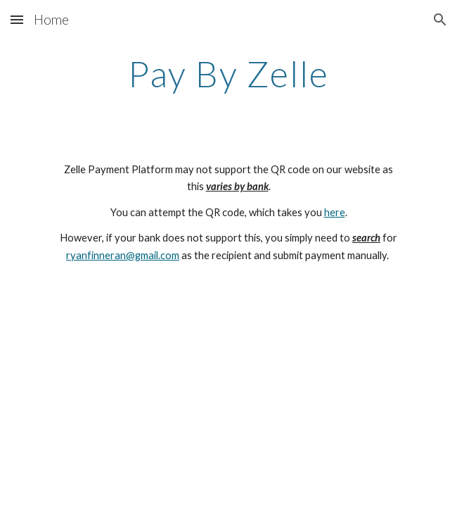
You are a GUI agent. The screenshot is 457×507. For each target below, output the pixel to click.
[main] (228, 74)
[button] (17, 19)
